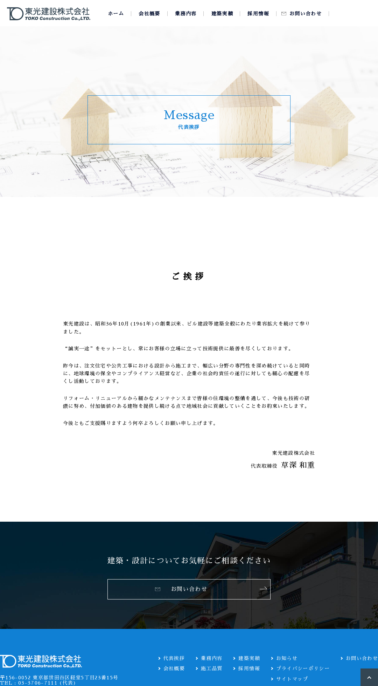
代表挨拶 (174, 658)
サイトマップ (292, 679)
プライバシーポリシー (303, 668)
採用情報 (249, 668)
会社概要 (174, 668)
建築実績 (249, 658)
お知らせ (287, 658)
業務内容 (211, 658)
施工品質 (211, 668)
